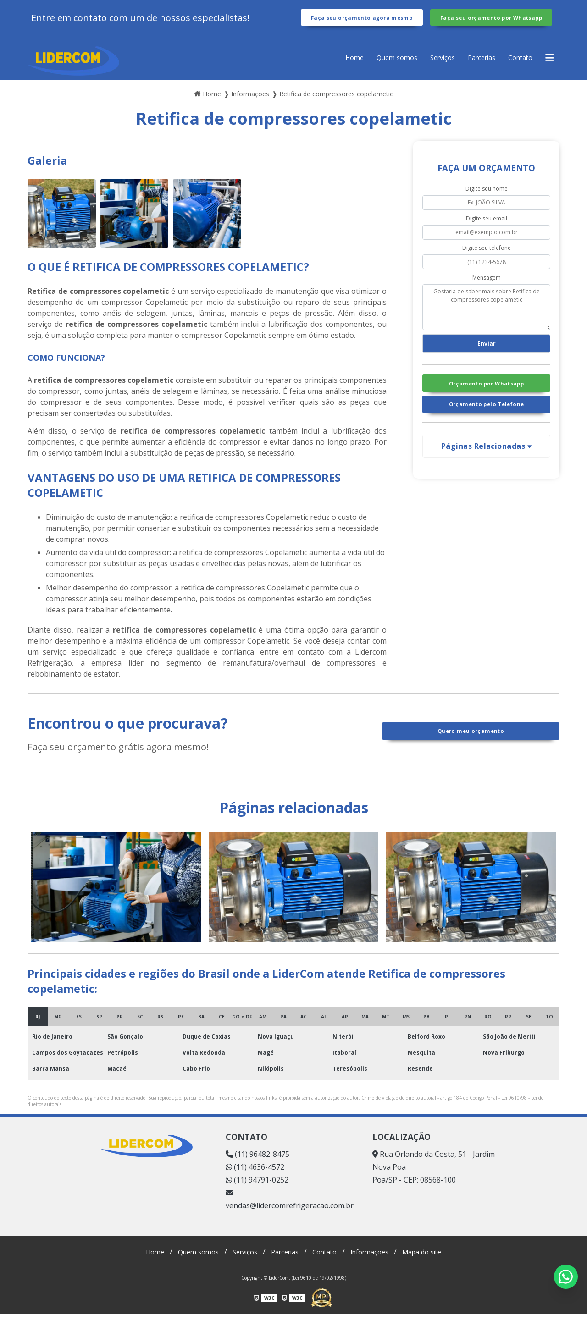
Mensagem (486, 289)
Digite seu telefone (486, 260)
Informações (376, 1264)
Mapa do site (434, 1264)
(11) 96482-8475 (257, 1166)
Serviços (431, 69)
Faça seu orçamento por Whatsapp (491, 23)
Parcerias (475, 69)
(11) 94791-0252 (257, 1192)
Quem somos (381, 69)
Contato (518, 69)
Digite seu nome (486, 200)
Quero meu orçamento (471, 742)
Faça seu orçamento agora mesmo (361, 23)
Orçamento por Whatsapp (486, 399)
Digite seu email (486, 230)
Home (336, 69)
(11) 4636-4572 (255, 1179)
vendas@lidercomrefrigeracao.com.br (290, 1211)
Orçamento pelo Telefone (486, 423)
